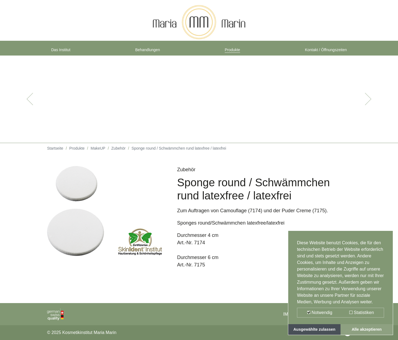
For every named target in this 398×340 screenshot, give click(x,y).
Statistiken (361, 312)
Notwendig (319, 312)
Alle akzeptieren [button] (367, 329)
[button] (30, 104)
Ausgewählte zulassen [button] (314, 329)
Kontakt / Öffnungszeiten (320, 52)
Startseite (55, 153)
